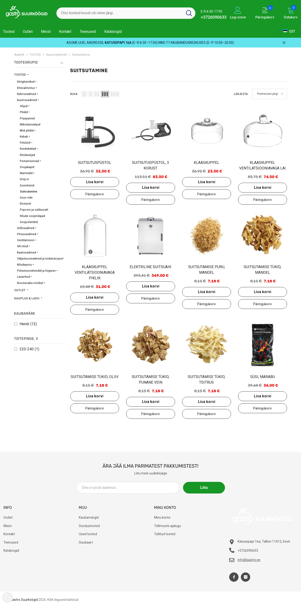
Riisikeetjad (27, 155)
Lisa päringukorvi (94, 194)
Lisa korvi (94, 182)
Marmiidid (26, 173)
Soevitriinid (27, 185)
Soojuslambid (29, 222)
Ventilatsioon (25, 240)
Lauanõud (23, 276)
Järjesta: (241, 94)
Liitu (204, 487)
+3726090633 (213, 17)
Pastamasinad (29, 161)
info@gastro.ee (249, 560)
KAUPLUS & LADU (27, 298)
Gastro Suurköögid (24, 600)
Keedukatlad (28, 148)
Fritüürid (25, 142)
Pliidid (24, 112)
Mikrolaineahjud (30, 124)
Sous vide (26, 197)
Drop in (24, 179)
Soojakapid (27, 167)
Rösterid (25, 203)
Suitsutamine (81, 54)
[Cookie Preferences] (7, 597)
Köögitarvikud (26, 81)
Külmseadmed (26, 94)
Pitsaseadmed (26, 234)
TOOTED (35, 54)
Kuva (74, 94)
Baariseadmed (26, 252)
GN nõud (22, 246)
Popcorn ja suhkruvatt (34, 209)
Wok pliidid (27, 130)
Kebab (24, 136)
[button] (84, 94)
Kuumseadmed (56, 54)
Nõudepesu (24, 264)
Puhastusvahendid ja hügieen (36, 270)
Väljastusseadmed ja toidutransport (40, 258)
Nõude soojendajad (32, 216)
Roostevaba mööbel (30, 283)
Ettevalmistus (26, 88)
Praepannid (27, 118)
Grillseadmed (25, 228)
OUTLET (20, 290)
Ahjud (24, 106)
